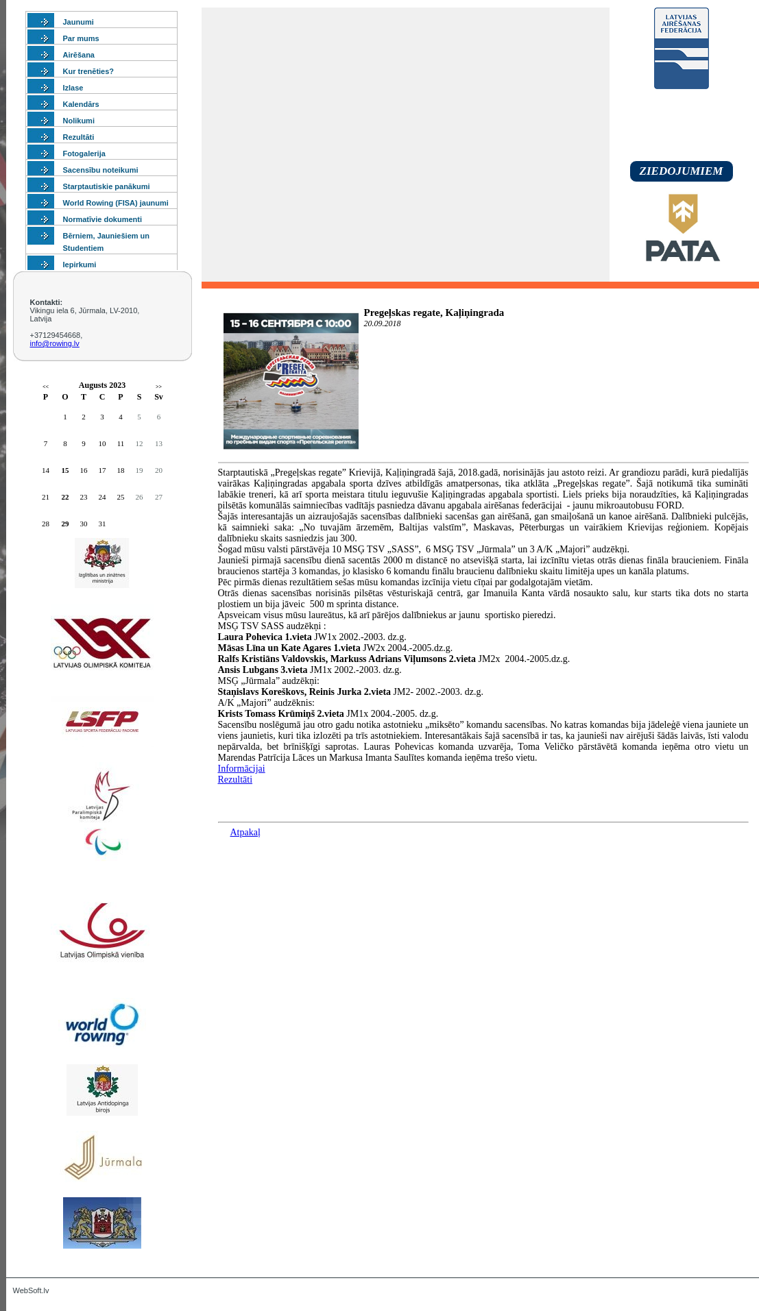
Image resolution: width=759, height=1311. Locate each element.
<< (46, 387)
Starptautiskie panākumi (106, 186)
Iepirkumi (80, 264)
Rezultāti (79, 137)
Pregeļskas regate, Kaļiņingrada (434, 312)
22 (65, 497)
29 (65, 523)
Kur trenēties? (89, 71)
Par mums (81, 38)
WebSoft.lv (31, 1290)
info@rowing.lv (55, 343)
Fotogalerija (84, 153)
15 (65, 470)
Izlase (73, 88)
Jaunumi (78, 22)
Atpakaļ (245, 832)
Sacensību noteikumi (100, 170)
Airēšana (79, 55)
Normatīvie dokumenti (103, 219)
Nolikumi (79, 121)
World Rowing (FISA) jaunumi (116, 203)
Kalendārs (81, 104)
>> (159, 387)
